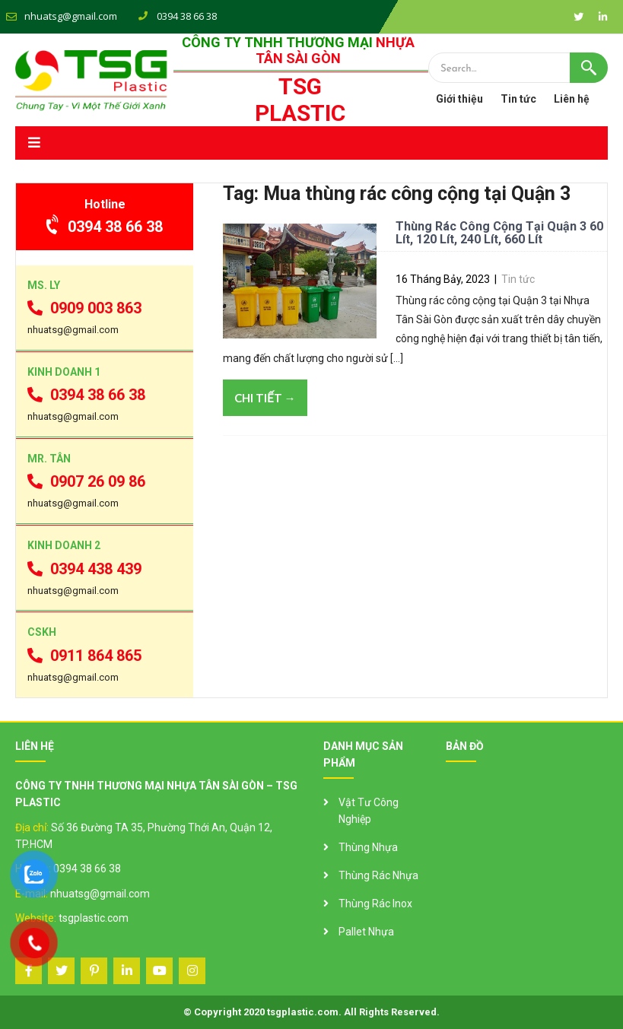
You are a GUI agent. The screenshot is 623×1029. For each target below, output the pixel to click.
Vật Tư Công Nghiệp (369, 810)
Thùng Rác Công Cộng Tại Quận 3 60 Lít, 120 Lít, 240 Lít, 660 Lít (499, 233)
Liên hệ (572, 99)
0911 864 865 (84, 655)
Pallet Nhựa (366, 932)
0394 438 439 (84, 569)
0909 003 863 (84, 308)
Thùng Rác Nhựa (378, 875)
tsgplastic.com (94, 918)
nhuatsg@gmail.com (70, 16)
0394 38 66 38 (104, 227)
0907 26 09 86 (86, 481)
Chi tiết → (265, 398)
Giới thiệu (459, 99)
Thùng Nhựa (368, 847)
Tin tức (518, 99)
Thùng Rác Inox (375, 903)
